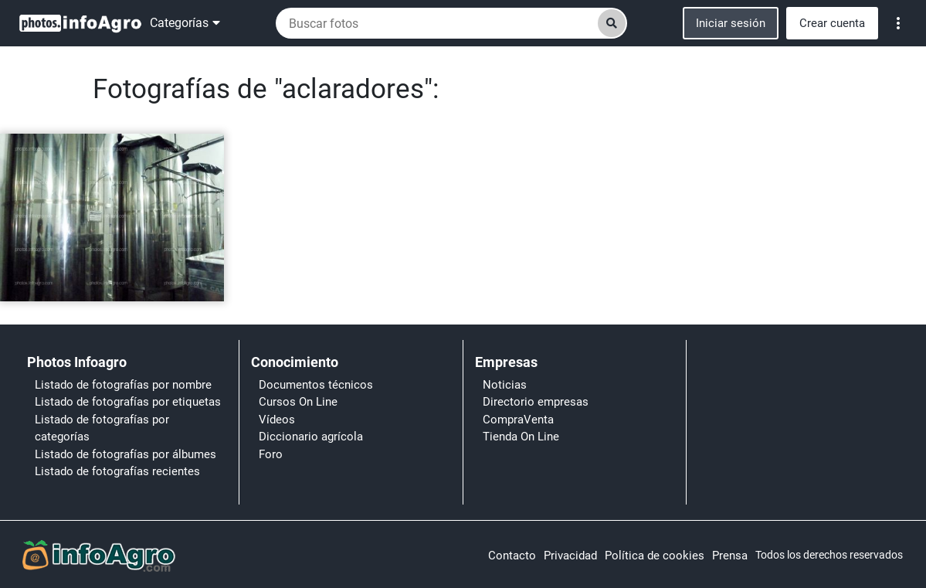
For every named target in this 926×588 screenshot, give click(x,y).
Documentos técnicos (316, 385)
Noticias (505, 385)
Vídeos (277, 420)
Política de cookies (654, 556)
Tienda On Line (521, 437)
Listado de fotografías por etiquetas (128, 402)
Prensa (730, 556)
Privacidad (570, 556)
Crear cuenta (832, 23)
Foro (271, 454)
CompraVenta (518, 420)
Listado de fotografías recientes (117, 471)
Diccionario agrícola (311, 437)
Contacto (512, 556)
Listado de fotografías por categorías (102, 428)
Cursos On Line (298, 402)
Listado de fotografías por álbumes (125, 454)
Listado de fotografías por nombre (123, 385)
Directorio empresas (536, 402)
